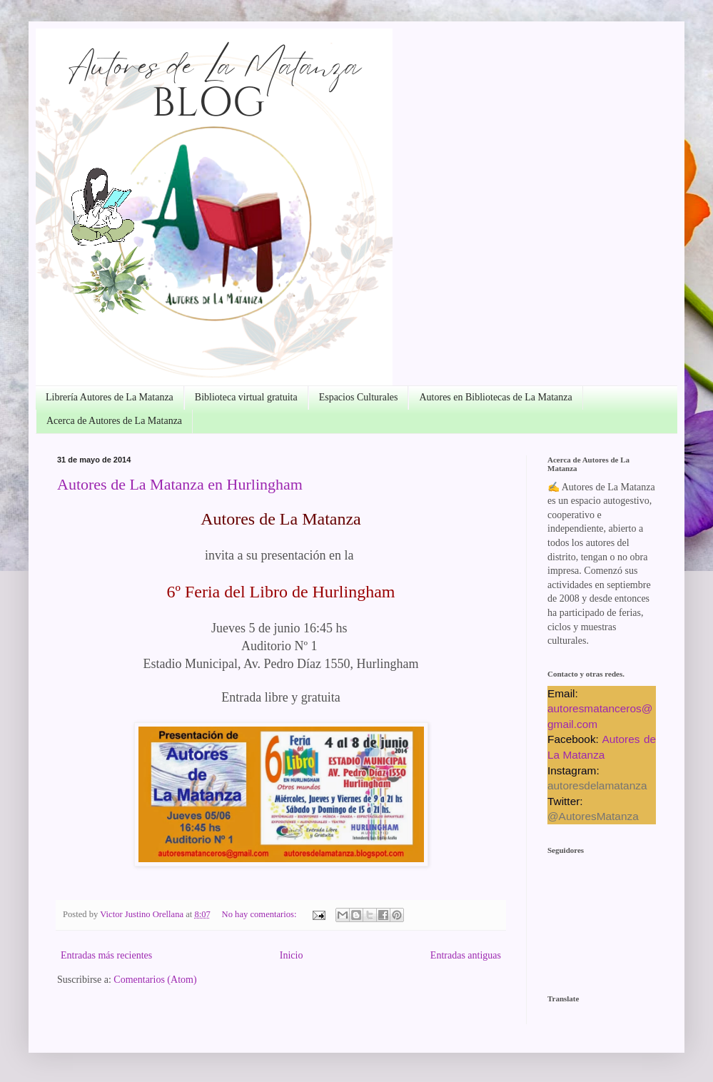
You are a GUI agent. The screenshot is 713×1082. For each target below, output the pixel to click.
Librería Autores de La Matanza (109, 397)
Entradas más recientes (106, 955)
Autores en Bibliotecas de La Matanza (495, 397)
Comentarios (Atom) (154, 979)
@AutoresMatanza (593, 816)
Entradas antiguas (465, 955)
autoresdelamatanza (597, 785)
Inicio (291, 955)
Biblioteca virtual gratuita (246, 397)
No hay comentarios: (260, 914)
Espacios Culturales (358, 397)
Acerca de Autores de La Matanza (114, 420)
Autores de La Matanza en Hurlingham (180, 484)
